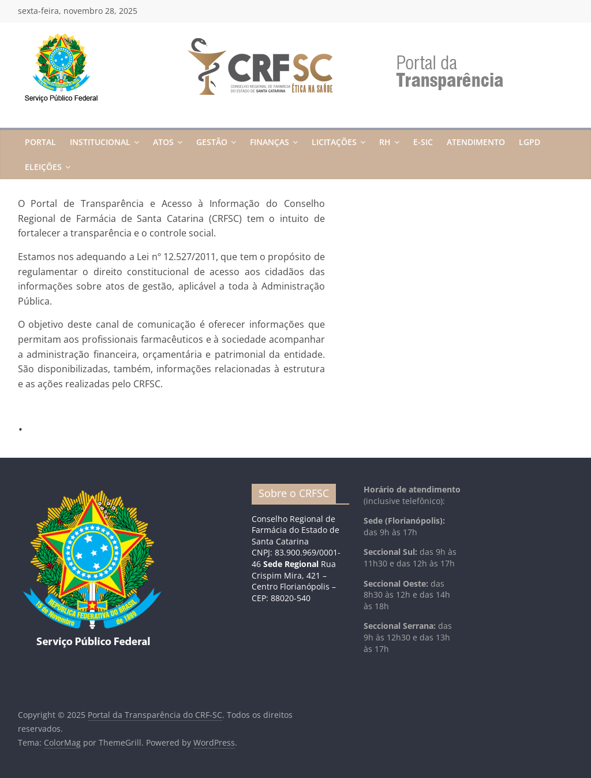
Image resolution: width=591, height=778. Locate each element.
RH (385, 141)
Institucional (100, 141)
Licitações (334, 141)
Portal (40, 141)
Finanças (269, 141)
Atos (163, 141)
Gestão (211, 141)
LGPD (529, 141)
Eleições (43, 166)
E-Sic (423, 141)
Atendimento (476, 141)
